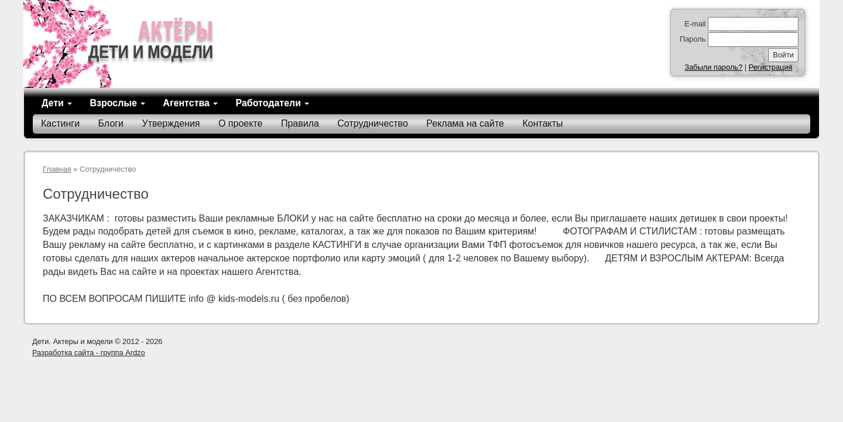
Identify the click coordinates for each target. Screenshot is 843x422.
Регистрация (771, 67)
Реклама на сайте (465, 123)
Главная (57, 169)
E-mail (694, 23)
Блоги (111, 123)
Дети (57, 103)
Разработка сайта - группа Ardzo (88, 352)
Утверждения (171, 123)
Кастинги (60, 123)
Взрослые (117, 103)
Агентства (190, 103)
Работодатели (272, 103)
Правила (300, 123)
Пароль (692, 39)
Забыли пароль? (713, 67)
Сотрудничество (372, 123)
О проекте (240, 123)
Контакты (542, 123)
